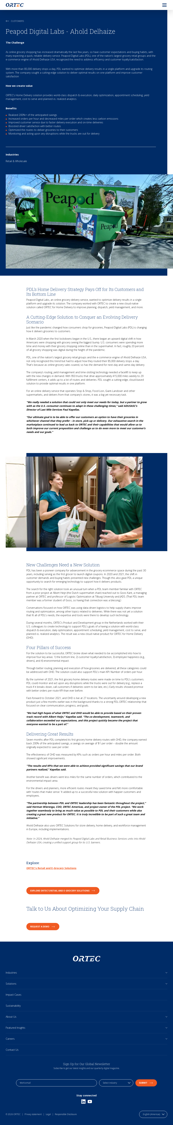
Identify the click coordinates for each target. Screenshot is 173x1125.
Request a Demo (42, 926)
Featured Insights (15, 1027)
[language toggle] (153, 1114)
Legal (48, 1114)
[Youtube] (90, 1101)
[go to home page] (15, 5)
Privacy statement (33, 1114)
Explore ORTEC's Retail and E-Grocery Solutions (62, 890)
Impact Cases (13, 994)
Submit (146, 1082)
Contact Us (12, 1049)
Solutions (11, 983)
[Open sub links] (166, 972)
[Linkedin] (83, 1101)
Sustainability (13, 1005)
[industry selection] (116, 1082)
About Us (11, 1016)
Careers (10, 1038)
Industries (11, 972)
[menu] (162, 5)
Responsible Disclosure (66, 1114)
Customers (15, 21)
